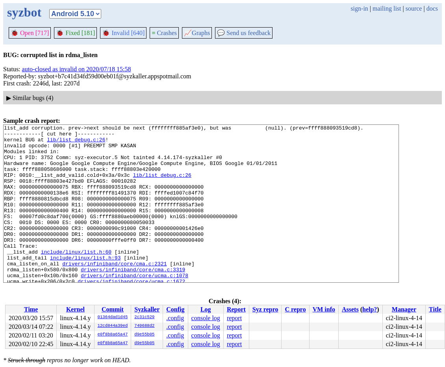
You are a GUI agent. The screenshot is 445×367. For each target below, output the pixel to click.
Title (435, 309)
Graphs (197, 33)
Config (175, 309)
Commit (113, 309)
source (414, 8)
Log (205, 309)
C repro (295, 309)
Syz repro (265, 309)
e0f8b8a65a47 (113, 334)
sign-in (359, 8)
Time (31, 309)
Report (236, 309)
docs (432, 8)
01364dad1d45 (113, 317)
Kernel (75, 309)
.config (175, 318)
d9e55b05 (144, 334)
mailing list (387, 8)
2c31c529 (144, 317)
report (234, 318)
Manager (404, 309)
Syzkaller (146, 309)
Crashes (164, 33)
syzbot (24, 12)
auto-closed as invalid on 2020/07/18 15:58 (76, 69)
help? (369, 309)
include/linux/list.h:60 (76, 277)
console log (205, 318)
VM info (324, 309)
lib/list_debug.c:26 (76, 142)
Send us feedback (244, 33)
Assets (350, 309)
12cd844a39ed (113, 326)
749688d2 (144, 326)
